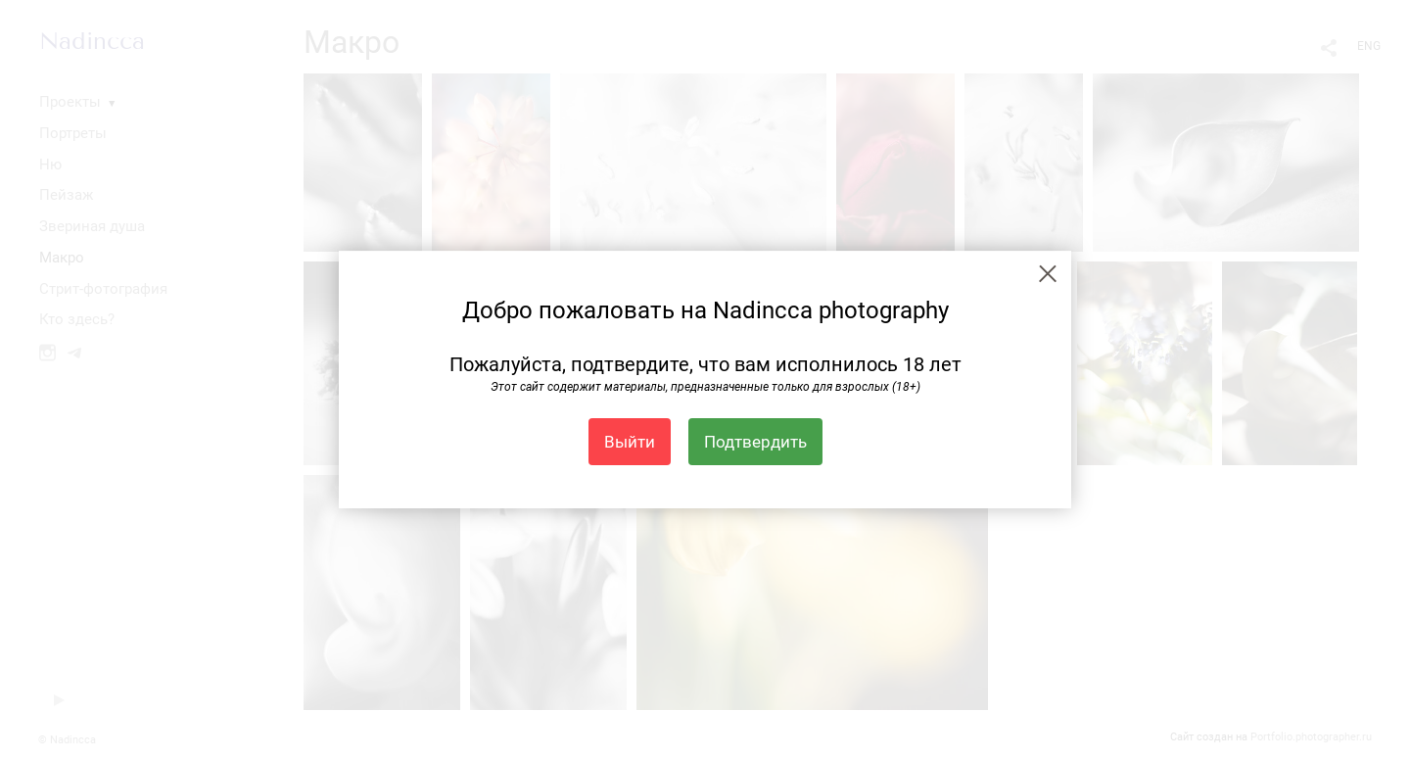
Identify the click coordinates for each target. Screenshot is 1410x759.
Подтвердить (755, 441)
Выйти (629, 441)
